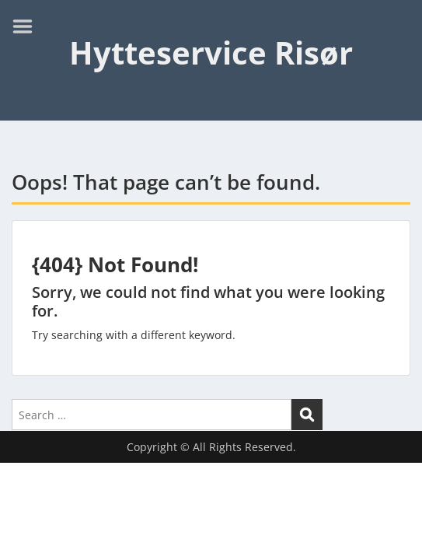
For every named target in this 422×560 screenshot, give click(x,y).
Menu (28, 26)
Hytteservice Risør (211, 52)
